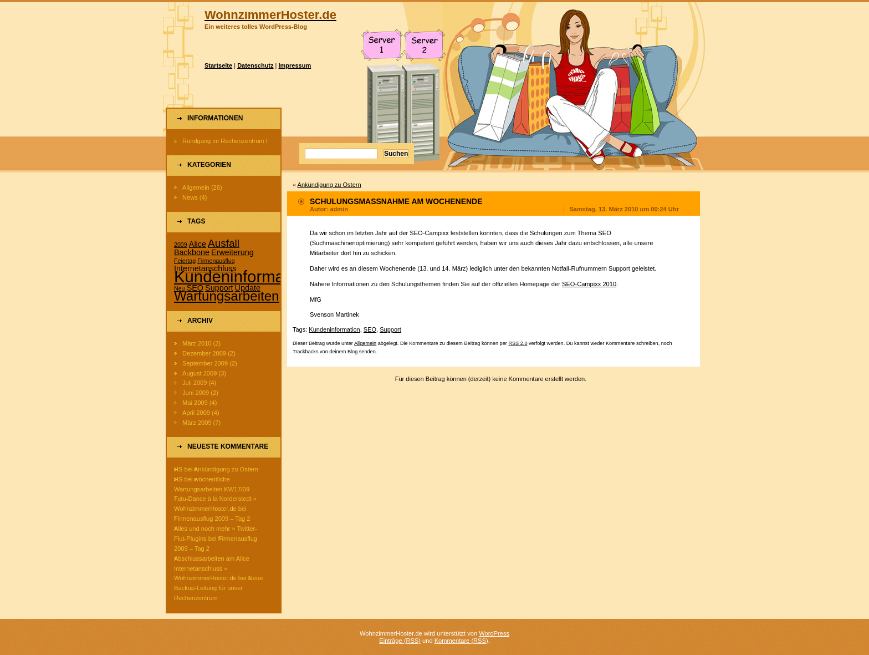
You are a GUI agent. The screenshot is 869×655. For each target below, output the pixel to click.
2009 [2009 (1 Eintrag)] (180, 244)
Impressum (295, 65)
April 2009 (196, 412)
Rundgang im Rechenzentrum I (225, 141)
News (190, 197)
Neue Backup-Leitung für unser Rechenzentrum (218, 588)
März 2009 (197, 422)
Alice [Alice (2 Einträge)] (197, 244)
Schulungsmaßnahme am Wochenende (396, 201)
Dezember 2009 (204, 353)
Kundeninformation (334, 329)
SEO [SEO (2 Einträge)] (195, 287)
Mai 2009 (195, 402)
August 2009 (199, 373)
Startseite (218, 65)
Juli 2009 (194, 382)
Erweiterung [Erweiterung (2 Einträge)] (232, 252)
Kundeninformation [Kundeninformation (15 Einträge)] (242, 276)
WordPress (494, 633)
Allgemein (195, 187)
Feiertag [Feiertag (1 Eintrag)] (185, 260)
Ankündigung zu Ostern (226, 469)
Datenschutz (255, 65)
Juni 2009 (195, 392)
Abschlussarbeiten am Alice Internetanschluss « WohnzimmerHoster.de (211, 568)
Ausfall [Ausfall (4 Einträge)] (223, 243)
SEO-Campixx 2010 (589, 284)
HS (178, 469)
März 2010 (197, 343)
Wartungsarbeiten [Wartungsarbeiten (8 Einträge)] (226, 295)
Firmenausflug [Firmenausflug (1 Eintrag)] (216, 260)
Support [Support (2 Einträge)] (219, 287)
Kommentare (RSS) (461, 640)
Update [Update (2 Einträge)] (247, 287)
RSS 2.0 (517, 343)
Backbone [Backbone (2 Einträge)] (191, 252)
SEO (370, 329)
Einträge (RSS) (400, 640)
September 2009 (205, 363)
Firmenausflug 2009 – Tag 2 (212, 518)
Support (390, 329)
